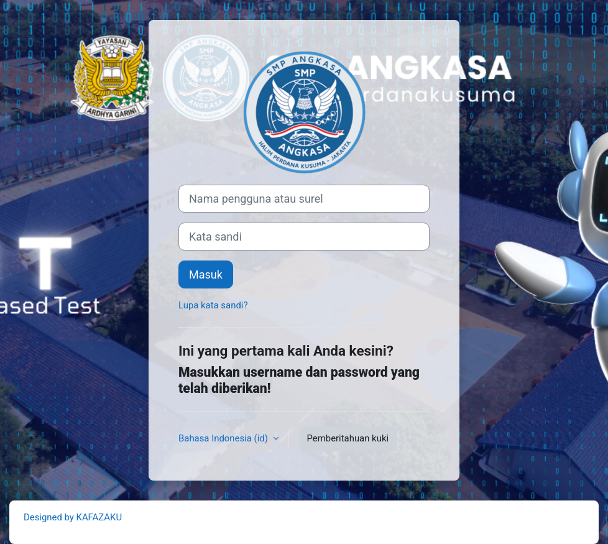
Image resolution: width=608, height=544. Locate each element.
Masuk (206, 274)
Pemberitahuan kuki (348, 438)
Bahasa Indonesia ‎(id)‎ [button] (224, 438)
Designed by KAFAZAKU (73, 517)
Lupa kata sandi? (212, 305)
